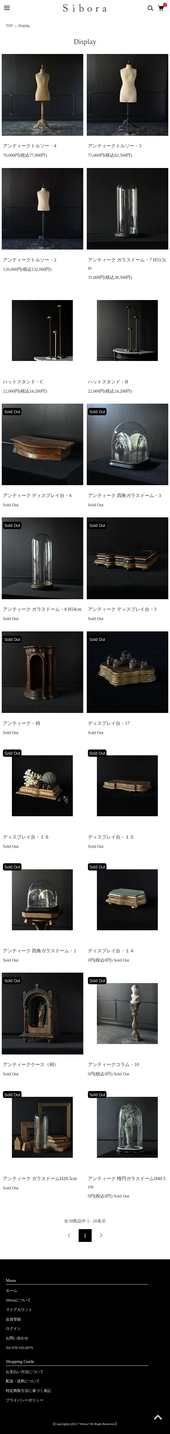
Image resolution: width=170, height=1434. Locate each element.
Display (24, 26)
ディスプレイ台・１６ (26, 837)
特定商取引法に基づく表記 (28, 1390)
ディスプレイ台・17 (109, 723)
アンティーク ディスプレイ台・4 (37, 495)
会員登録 (13, 1319)
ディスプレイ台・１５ (111, 837)
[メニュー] (6, 8)
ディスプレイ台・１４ (111, 950)
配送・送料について (23, 1381)
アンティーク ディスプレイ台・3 (122, 609)
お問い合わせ (17, 1338)
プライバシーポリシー (25, 1400)
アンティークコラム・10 (113, 1064)
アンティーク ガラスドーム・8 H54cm (42, 609)
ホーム (11, 1290)
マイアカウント (19, 1309)
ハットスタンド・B (108, 381)
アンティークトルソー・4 (29, 145)
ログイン (13, 1328)
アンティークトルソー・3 (114, 145)
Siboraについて (18, 1300)
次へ (101, 1235)
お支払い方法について (25, 1372)
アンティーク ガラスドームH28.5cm (40, 1178)
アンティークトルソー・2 (29, 259)
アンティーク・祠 (21, 723)
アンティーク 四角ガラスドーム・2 (39, 950)
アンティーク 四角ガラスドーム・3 (124, 495)
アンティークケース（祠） (31, 1064)
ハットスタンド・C (23, 381)
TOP (9, 26)
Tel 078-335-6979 (19, 1347)
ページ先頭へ (158, 1419)
